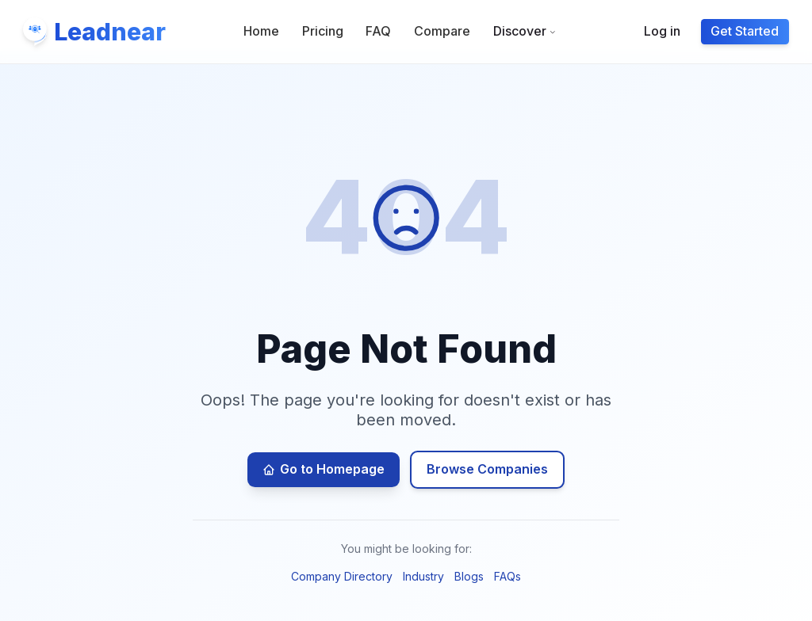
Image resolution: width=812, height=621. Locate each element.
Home (261, 31)
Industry (423, 576)
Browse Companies (487, 469)
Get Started (744, 31)
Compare (442, 31)
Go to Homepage (323, 469)
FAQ (378, 31)
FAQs (507, 576)
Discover (525, 31)
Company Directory (342, 576)
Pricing (322, 31)
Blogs (469, 576)
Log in (662, 31)
